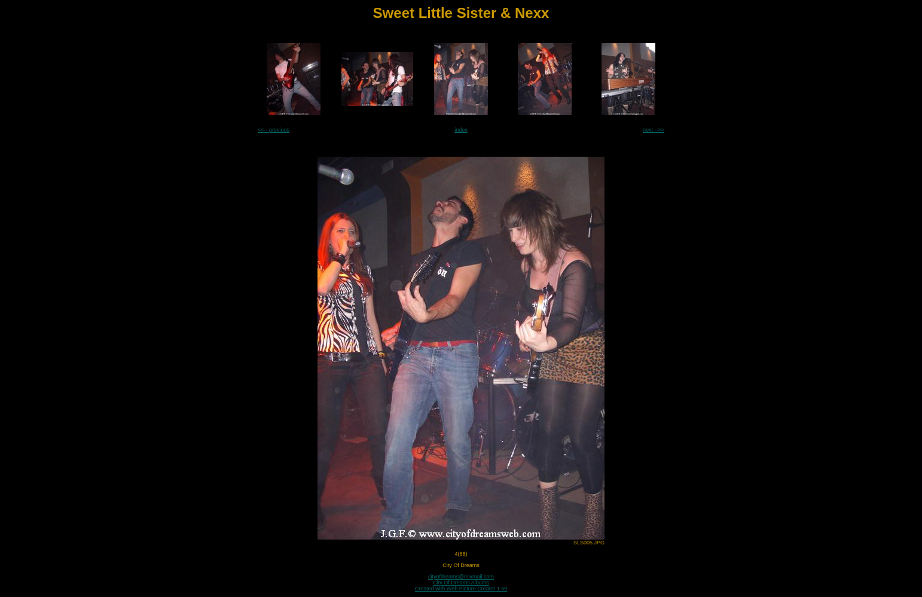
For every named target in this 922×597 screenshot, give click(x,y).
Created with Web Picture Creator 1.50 (461, 589)
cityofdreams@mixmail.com (461, 577)
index (461, 130)
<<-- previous (273, 130)
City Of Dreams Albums (461, 583)
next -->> (653, 130)
